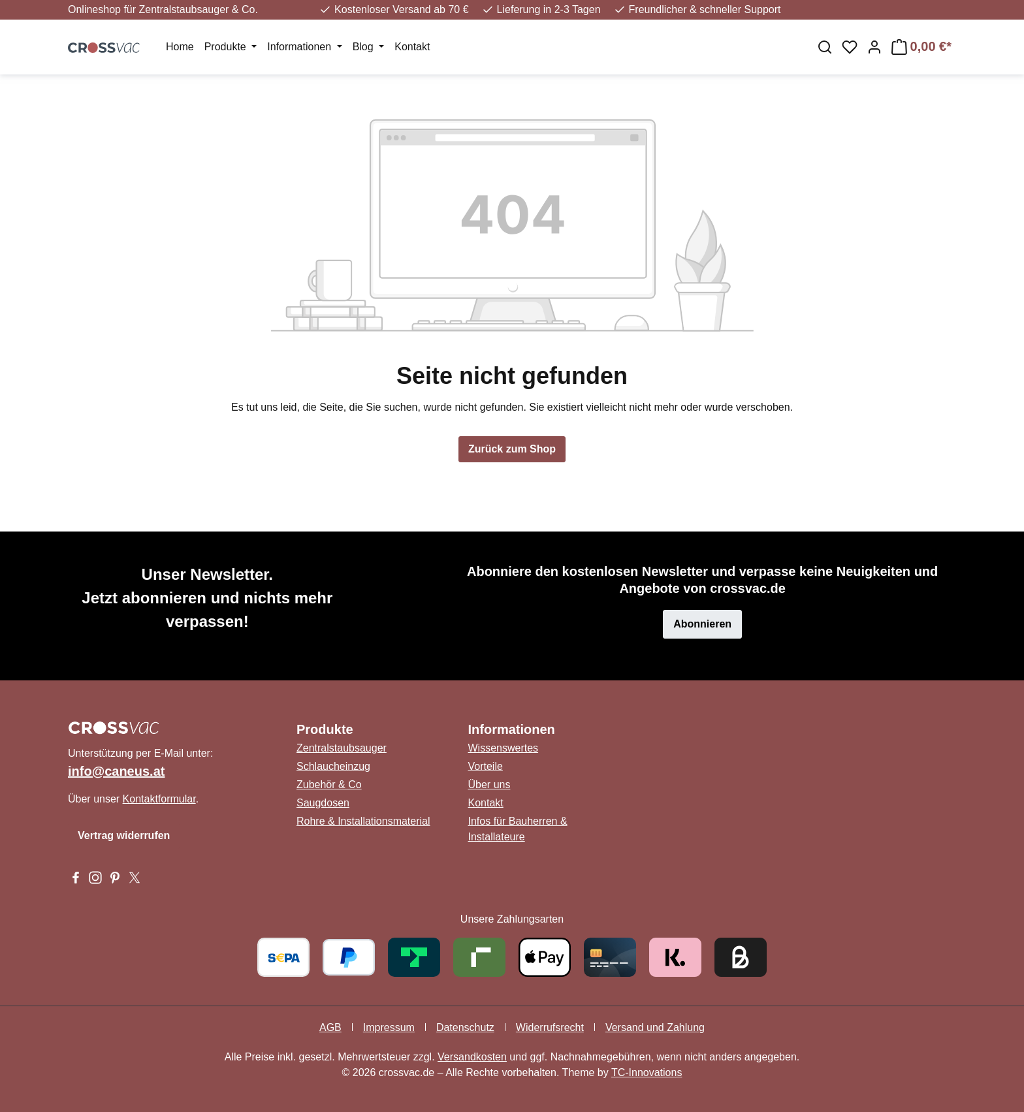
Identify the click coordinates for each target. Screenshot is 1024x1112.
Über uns (489, 784)
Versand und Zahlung (655, 1027)
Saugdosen (322, 802)
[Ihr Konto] (874, 47)
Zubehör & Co (329, 784)
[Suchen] (824, 47)
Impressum (389, 1027)
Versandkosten (472, 1056)
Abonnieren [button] (702, 623)
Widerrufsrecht (550, 1027)
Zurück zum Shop (512, 448)
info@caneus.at (116, 771)
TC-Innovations (646, 1072)
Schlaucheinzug (333, 766)
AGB (330, 1027)
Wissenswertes (503, 748)
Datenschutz (465, 1027)
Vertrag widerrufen (124, 835)
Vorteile (485, 766)
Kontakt (486, 802)
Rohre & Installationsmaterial (363, 821)
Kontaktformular (159, 798)
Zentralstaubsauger (341, 748)
